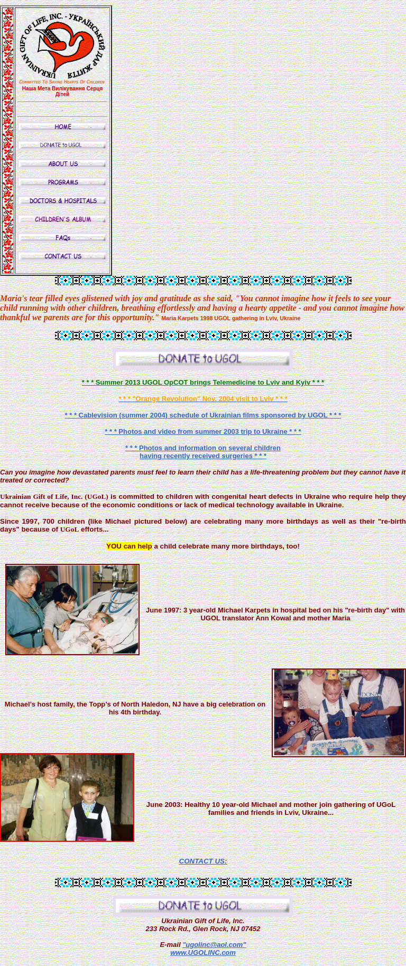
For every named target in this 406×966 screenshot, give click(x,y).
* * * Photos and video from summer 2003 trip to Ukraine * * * (203, 431)
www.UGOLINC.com (203, 952)
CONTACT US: (203, 861)
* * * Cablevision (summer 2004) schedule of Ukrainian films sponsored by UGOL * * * (203, 415)
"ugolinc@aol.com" (214, 945)
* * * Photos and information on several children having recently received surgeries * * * (203, 452)
